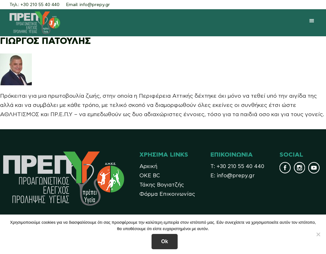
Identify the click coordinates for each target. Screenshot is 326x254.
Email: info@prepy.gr (88, 5)
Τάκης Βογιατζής (161, 184)
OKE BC (149, 175)
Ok (164, 241)
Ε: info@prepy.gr (232, 175)
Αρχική (148, 166)
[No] (318, 234)
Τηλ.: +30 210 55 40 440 (35, 5)
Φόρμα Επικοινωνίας (167, 194)
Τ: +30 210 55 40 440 (237, 166)
